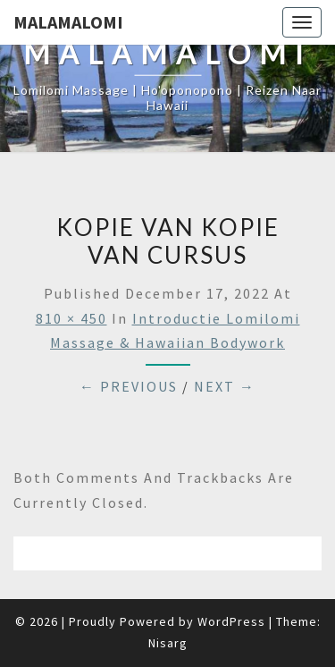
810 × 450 (71, 318)
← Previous (129, 386)
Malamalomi (68, 22)
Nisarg (168, 643)
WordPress (231, 621)
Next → (224, 386)
